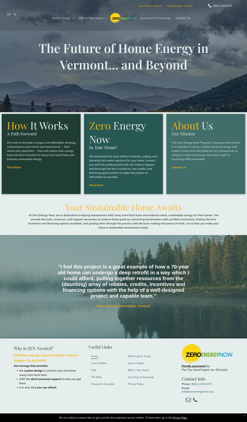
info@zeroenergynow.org (198, 391)
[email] (9, 14)
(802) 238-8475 (201, 384)
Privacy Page (179, 417)
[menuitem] (150, 6)
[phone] (15, 14)
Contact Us (179, 167)
